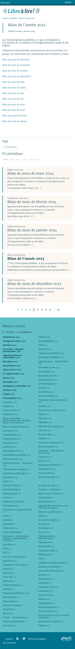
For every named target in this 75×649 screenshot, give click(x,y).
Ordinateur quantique (50, 566)
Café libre (44, 430)
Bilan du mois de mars (13, 110)
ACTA (7, 548)
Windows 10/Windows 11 (16, 593)
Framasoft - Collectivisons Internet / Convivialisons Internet (16, 538)
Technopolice (11, 505)
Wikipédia (45, 422)
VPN (41, 558)
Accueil (4, 18)
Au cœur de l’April (48, 520)
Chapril (43, 414)
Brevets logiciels (48, 446)
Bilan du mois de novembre (16, 65)
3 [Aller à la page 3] (25, 309)
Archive (8, 497)
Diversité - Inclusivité (50, 489)
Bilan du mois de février (14, 115)
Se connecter (9, 642)
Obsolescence (46, 497)
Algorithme (10, 560)
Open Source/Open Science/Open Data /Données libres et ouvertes (17, 420)
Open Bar (44, 418)
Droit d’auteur (12, 410)
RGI (6, 552)
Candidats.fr (45, 591)
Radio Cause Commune (51, 493)
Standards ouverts (49, 375)
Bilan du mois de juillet (14, 87)
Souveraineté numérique (17, 455)
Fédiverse (9, 581)
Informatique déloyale (16, 473)
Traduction (45, 583)
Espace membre (47, 501)
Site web (8, 573)
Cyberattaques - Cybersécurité (53, 362)
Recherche (45, 349)
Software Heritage (13, 605)
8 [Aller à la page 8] (46, 309)
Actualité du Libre (48, 485)
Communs (45, 457)
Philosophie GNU (13, 451)
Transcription (10, 147)
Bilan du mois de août (13, 82)
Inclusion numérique (14, 556)
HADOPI (44, 438)
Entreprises (10, 443)
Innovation (10, 430)
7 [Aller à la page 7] (42, 309)
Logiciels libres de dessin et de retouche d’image (53, 506)
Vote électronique (48, 477)
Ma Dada (44, 524)
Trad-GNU (9, 577)
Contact (9, 639)
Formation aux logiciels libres (17, 510)
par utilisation (24, 332)
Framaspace (45, 528)
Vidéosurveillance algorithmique (46, 537)
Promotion (10, 477)
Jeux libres (9, 544)
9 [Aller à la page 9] (50, 309)
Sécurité (8, 613)
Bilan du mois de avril (13, 104)
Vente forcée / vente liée (52, 410)
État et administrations (16, 426)
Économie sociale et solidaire (52, 401)
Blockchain (9, 609)
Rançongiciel (10, 601)
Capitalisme (45, 542)
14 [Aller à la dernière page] (58, 309)
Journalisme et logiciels (51, 621)
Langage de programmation (53, 562)
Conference (10, 414)
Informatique (11, 438)
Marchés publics (48, 396)
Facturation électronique (51, 570)
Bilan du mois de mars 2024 (30, 173)
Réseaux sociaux (13, 459)
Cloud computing (13, 532)
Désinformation (47, 383)
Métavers (44, 599)
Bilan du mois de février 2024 (32, 202)
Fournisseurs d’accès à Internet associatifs (53, 616)
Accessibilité (46, 371)
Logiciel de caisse (48, 587)
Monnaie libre (46, 546)
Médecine (44, 625)
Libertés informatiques (51, 426)
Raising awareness (48, 607)
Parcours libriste (13, 485)
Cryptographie (46, 603)
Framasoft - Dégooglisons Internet (51, 451)
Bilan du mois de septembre (16, 76)
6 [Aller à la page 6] (38, 309)
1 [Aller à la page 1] (17, 309)
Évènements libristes (50, 465)
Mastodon (9, 524)
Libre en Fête (46, 473)
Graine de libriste (48, 611)
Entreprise (10, 402)
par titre (10, 332)
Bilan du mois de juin (13, 93)
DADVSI (8, 569)
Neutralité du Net (48, 367)
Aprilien (8, 520)
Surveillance (46, 392)
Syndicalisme (46, 579)
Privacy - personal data (16, 617)
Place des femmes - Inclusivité (18, 464)
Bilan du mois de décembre (16, 59)
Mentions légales (37, 639)
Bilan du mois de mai (13, 99)
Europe (8, 406)
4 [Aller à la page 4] (30, 309)
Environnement (47, 379)
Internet (44, 388)
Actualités (13, 18)
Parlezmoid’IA (47, 469)
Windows (44, 574)
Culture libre (10, 528)
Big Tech (44, 461)
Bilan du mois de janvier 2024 (32, 230)
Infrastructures (12, 493)
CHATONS (10, 447)
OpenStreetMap (12, 489)
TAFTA (43, 516)
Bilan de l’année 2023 (25, 258)
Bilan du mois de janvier (14, 121)
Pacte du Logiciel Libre (50, 512)
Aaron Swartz (46, 595)
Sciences (44, 406)
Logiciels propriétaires (51, 353)
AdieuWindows (11, 597)
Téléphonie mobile (13, 501)
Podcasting (9, 625)
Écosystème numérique (16, 565)
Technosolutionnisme (15, 621)
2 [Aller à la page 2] (22, 309)
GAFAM (44, 337)
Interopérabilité (48, 341)
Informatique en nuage (16, 469)
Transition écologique (50, 357)
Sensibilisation (12, 434)
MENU (68, 2)
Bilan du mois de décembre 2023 (34, 284)
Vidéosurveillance (13, 585)
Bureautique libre (48, 550)
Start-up (44, 532)
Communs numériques (51, 442)
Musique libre (46, 434)
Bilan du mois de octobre (15, 70)
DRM (42, 345)
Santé (7, 516)
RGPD (8, 481)
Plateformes (45, 554)
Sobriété (8, 589)
